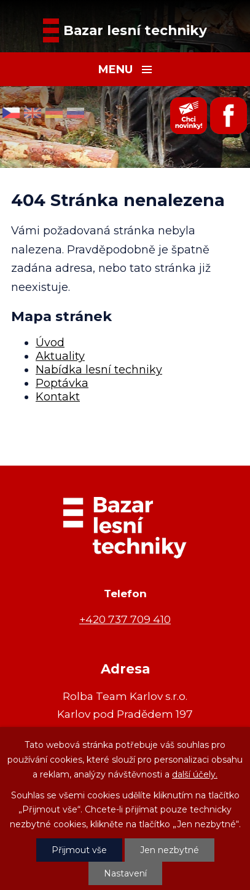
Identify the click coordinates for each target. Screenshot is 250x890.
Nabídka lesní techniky (99, 369)
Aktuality (60, 356)
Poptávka (62, 383)
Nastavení (125, 873)
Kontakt (58, 396)
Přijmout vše (79, 850)
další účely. (194, 774)
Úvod (50, 342)
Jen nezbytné (169, 850)
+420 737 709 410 (125, 619)
